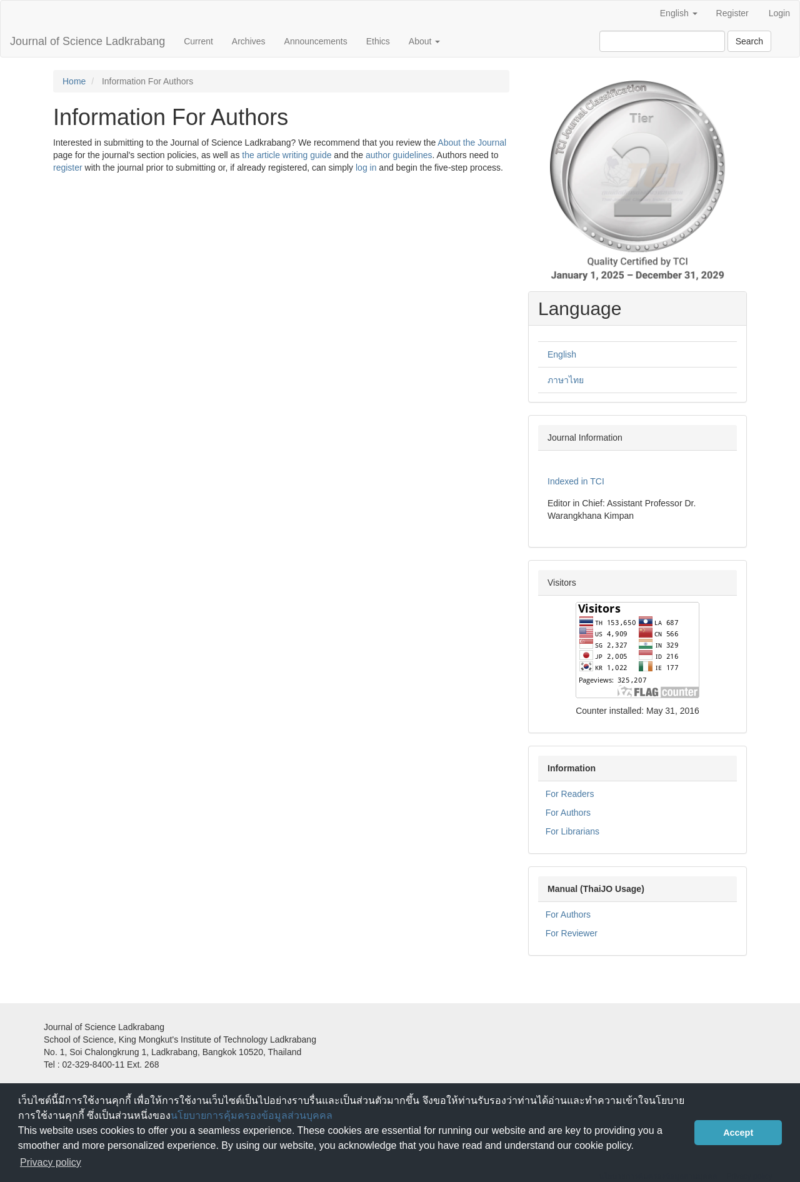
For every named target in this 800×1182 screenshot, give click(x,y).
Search (749, 41)
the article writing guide (286, 155)
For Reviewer (572, 933)
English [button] (679, 13)
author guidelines (399, 155)
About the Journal (472, 143)
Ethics (378, 41)
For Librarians (572, 831)
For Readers (570, 794)
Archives (249, 41)
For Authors (568, 813)
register (67, 168)
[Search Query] (662, 41)
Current (198, 41)
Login (779, 13)
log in (366, 168)
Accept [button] (738, 1133)
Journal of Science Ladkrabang (87, 41)
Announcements (316, 41)
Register (732, 13)
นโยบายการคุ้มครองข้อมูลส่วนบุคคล (251, 1115)
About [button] (424, 41)
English (562, 354)
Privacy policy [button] (50, 1162)
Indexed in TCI (576, 481)
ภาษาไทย (566, 380)
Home (74, 81)
